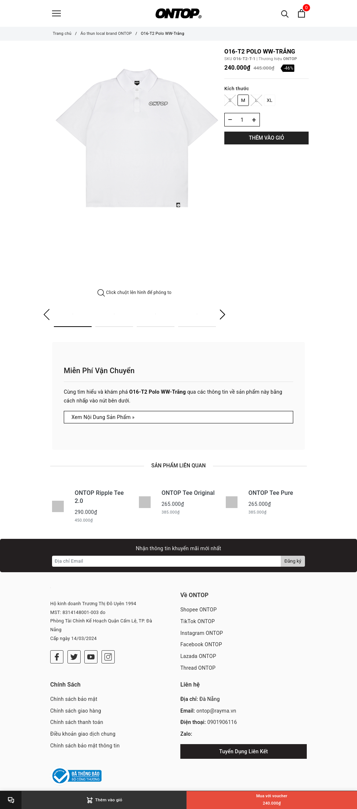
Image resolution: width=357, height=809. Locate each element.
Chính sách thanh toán (76, 723)
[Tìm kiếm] (285, 14)
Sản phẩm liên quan (178, 466)
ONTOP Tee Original (188, 493)
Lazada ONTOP (198, 657)
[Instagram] (108, 657)
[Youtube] (90, 657)
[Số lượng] (242, 120)
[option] (134, 141)
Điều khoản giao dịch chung (82, 735)
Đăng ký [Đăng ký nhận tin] (292, 562)
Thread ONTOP (198, 669)
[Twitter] (74, 657)
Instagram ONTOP (201, 634)
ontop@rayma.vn (216, 711)
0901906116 (222, 723)
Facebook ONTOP (201, 645)
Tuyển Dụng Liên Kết (243, 752)
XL (270, 101)
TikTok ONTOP (197, 622)
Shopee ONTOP (198, 610)
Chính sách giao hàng (75, 711)
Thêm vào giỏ (266, 138)
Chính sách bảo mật (73, 700)
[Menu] (56, 14)
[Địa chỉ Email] (166, 561)
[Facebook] (56, 657)
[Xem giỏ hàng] (301, 14)
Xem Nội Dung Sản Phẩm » (103, 418)
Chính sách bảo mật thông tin (85, 746)
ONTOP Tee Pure (271, 493)
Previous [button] (46, 315)
